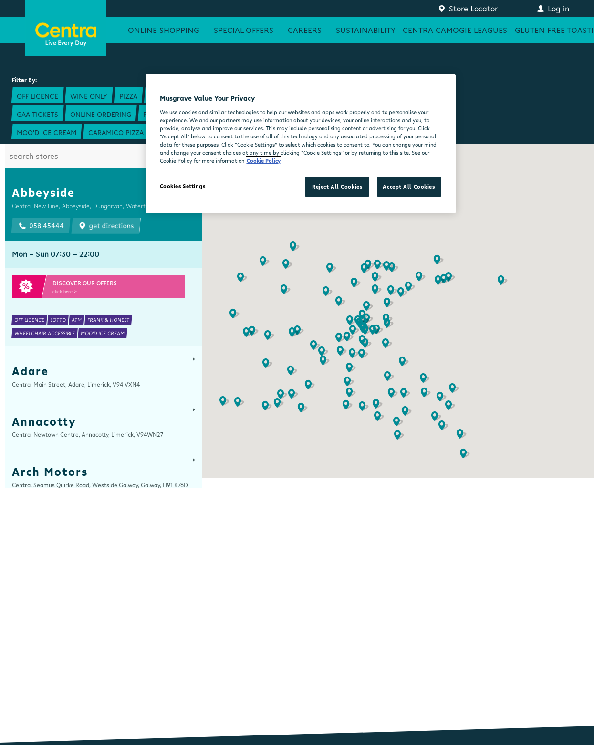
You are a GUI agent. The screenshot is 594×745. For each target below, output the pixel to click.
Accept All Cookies (409, 186)
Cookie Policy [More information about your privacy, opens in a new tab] (264, 160)
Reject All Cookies (337, 186)
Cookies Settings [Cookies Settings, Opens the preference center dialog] (183, 185)
